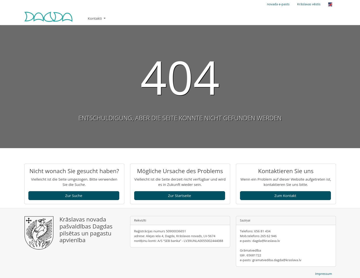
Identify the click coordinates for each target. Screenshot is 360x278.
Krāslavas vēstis (309, 4)
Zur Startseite (179, 195)
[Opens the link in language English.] (330, 4)
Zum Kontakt (285, 195)
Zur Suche (73, 195)
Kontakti (95, 18)
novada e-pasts (278, 4)
